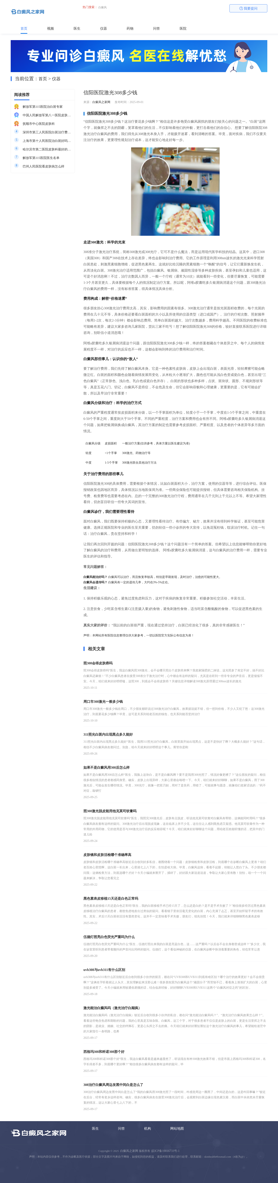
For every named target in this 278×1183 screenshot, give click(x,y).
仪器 (103, 28)
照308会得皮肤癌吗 (97, 663)
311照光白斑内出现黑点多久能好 (108, 734)
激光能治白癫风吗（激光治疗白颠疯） (112, 1008)
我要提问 (248, 8)
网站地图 (177, 1128)
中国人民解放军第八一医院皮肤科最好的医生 (47, 115)
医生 (77, 28)
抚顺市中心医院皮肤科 (39, 123)
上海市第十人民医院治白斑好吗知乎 (47, 141)
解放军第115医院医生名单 (41, 158)
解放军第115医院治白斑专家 (43, 106)
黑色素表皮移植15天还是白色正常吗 (110, 898)
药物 (130, 28)
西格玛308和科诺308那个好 (103, 1051)
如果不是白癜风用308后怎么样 (106, 767)
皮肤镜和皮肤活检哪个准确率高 (107, 855)
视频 (50, 28)
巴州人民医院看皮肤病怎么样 (43, 166)
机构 (147, 1128)
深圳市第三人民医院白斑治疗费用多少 (47, 132)
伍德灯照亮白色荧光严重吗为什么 (109, 937)
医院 (183, 28)
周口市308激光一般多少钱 (103, 701)
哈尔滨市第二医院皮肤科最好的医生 (47, 149)
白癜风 (102, 7)
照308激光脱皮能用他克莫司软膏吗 (109, 811)
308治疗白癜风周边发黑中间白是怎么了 (113, 1085)
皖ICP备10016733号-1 (165, 1150)
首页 (24, 28)
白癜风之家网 (101, 102)
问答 (156, 28)
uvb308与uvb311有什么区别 (104, 970)
